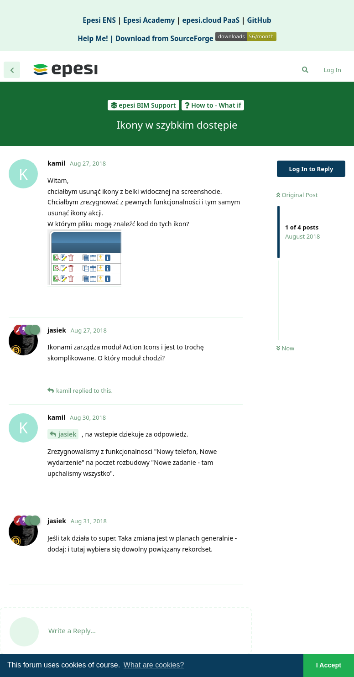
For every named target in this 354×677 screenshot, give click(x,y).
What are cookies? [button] (154, 665)
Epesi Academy (149, 20)
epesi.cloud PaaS (211, 20)
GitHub (259, 20)
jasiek (67, 434)
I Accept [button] (328, 665)
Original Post (297, 195)
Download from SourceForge (195, 38)
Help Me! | (96, 38)
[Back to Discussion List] (12, 70)
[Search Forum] (305, 70)
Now (285, 348)
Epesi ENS (99, 20)
